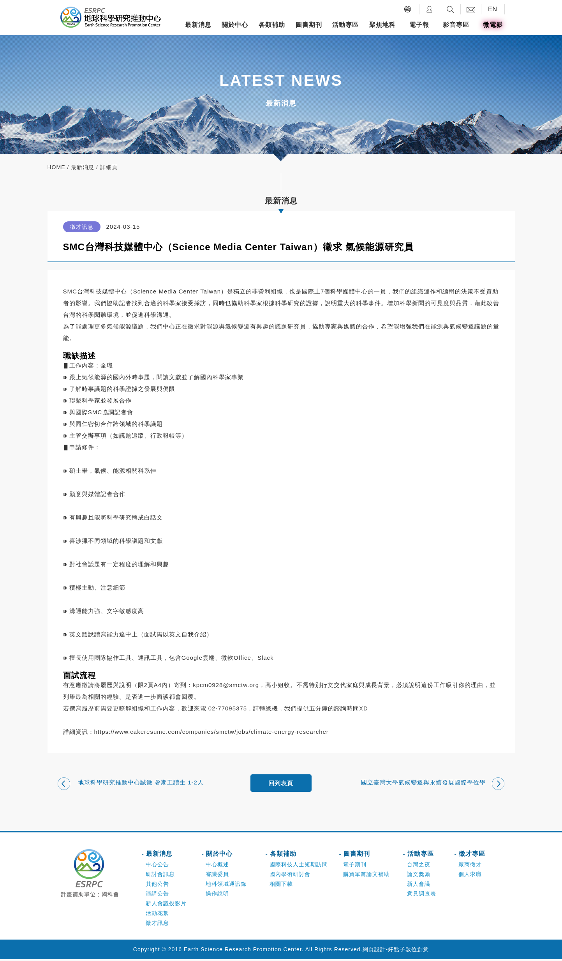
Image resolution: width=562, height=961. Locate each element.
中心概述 (217, 866)
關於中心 (235, 24)
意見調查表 (421, 895)
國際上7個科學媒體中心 (335, 291)
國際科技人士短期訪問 (299, 866)
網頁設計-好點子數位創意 (396, 951)
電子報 (419, 24)
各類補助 (272, 24)
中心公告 (157, 866)
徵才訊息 (157, 925)
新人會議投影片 (166, 905)
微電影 (493, 24)
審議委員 (217, 876)
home (56, 167)
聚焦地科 (382, 24)
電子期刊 (354, 866)
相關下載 (281, 886)
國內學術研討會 (290, 876)
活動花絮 (157, 915)
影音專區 (456, 24)
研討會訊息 (160, 876)
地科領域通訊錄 (226, 886)
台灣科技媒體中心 (102, 291)
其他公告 (157, 886)
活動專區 (345, 24)
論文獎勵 (418, 876)
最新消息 (198, 24)
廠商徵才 (470, 866)
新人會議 (418, 886)
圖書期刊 (309, 24)
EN (492, 9)
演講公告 (157, 895)
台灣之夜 (418, 866)
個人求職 (470, 876)
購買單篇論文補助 (366, 876)
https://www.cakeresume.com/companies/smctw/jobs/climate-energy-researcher (211, 731)
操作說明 (217, 895)
